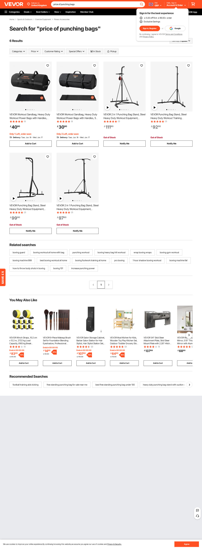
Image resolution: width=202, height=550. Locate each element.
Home (12, 19)
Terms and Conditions (173, 34)
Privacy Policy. (148, 36)
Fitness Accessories (62, 19)
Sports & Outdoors (24, 19)
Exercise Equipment (43, 19)
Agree (186, 544)
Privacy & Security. (114, 544)
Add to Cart (30, 143)
